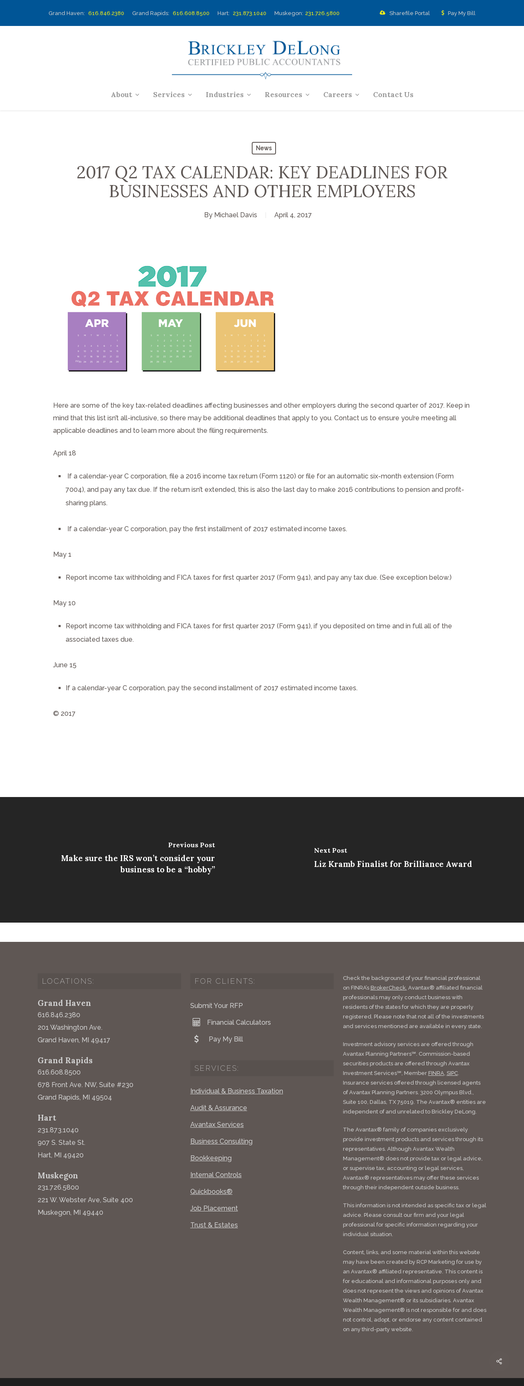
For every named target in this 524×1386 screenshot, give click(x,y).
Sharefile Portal (403, 13)
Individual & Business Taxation (236, 1072)
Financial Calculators (230, 1003)
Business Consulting (221, 1122)
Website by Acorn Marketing (149, 1373)
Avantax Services (217, 1105)
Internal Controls (216, 1156)
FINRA (436, 1054)
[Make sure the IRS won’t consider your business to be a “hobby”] (131, 860)
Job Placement (214, 1189)
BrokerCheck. (389, 968)
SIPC (452, 1054)
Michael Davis (235, 215)
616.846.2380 (106, 13)
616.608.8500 (191, 13)
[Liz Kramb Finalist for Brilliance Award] (393, 860)
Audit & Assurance (218, 1089)
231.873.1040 (249, 13)
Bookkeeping (211, 1139)
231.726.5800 (322, 13)
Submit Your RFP (216, 986)
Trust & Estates (214, 1206)
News (264, 148)
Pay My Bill (456, 13)
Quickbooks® (211, 1172)
